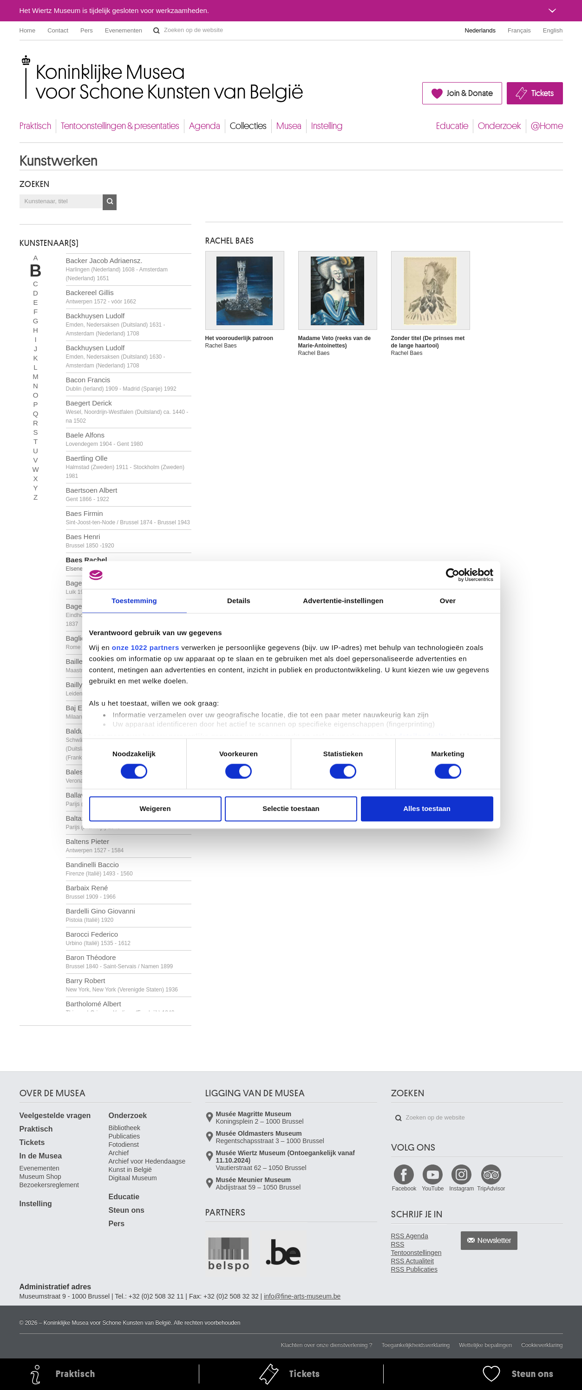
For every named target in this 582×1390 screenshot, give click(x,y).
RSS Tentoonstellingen (416, 1248)
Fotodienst (124, 1144)
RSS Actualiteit (412, 1261)
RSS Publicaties (414, 1269)
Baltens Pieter (95, 845)
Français (519, 30)
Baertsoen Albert (92, 494)
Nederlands (480, 30)
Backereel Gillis (101, 297)
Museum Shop (40, 1176)
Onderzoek (499, 126)
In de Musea (41, 1156)
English (553, 30)
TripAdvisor (491, 1188)
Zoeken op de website (156, 31)
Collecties (248, 126)
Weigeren (154, 809)
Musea (288, 126)
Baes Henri (90, 541)
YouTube (433, 1188)
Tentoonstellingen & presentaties (120, 126)
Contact (57, 30)
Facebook (404, 1188)
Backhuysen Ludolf (115, 324)
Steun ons (126, 1210)
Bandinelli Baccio (99, 869)
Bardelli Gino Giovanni (100, 915)
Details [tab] (238, 601)
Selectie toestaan (291, 809)
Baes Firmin (128, 517)
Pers (86, 30)
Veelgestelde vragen (55, 1116)
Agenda (204, 126)
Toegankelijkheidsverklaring (416, 1345)
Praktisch (35, 126)
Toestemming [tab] (134, 601)
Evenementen (123, 30)
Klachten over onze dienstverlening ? (327, 1345)
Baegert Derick (127, 411)
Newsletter (494, 1240)
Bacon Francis (121, 384)
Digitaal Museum (133, 1178)
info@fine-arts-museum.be (302, 1296)
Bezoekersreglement (49, 1185)
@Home (547, 126)
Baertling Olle (125, 466)
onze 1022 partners (145, 647)
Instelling (327, 126)
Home (28, 30)
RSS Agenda (409, 1236)
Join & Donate (470, 93)
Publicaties (124, 1136)
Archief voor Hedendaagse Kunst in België (147, 1165)
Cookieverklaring (541, 1345)
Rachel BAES (229, 241)
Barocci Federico (98, 938)
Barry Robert (122, 985)
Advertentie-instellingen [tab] (343, 601)
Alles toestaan (427, 809)
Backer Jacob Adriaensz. (117, 269)
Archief (119, 1153)
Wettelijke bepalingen (485, 1345)
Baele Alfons (104, 439)
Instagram (461, 1188)
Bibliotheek (125, 1128)
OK (110, 202)
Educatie (452, 126)
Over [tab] (448, 601)
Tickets (542, 93)
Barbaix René (91, 892)
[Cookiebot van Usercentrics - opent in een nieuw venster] (452, 575)
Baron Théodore (119, 961)
